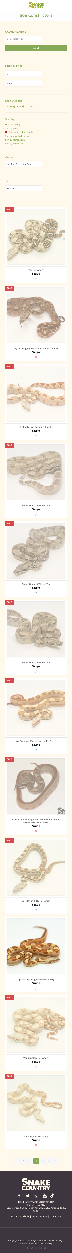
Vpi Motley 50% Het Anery (36, 901)
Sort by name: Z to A (15, 143)
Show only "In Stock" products (19, 106)
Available (24, 1216)
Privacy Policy (46, 1243)
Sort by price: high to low (17, 136)
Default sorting (12, 124)
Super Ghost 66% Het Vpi (36, 505)
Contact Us (55, 1216)
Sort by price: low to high (21, 132)
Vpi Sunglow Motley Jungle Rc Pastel (36, 741)
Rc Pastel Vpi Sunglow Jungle (36, 427)
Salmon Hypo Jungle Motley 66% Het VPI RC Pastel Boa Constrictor (36, 821)
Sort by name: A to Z (15, 139)
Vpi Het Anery (36, 270)
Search (36, 48)
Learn (35, 1216)
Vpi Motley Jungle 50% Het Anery (36, 979)
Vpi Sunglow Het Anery (36, 1058)
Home (14, 1216)
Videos (43, 1216)
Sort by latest (11, 128)
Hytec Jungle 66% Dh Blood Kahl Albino (36, 348)
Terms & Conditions (29, 1243)
